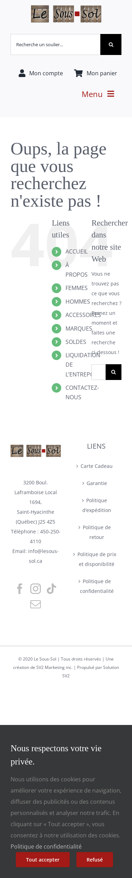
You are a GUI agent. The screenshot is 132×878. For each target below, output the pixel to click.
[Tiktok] (51, 588)
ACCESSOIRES (83, 315)
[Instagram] (35, 588)
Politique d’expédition (96, 505)
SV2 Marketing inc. (55, 667)
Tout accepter (42, 859)
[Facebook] (19, 588)
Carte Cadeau (97, 466)
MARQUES (78, 328)
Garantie (97, 483)
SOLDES (75, 342)
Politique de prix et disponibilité (96, 559)
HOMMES (77, 301)
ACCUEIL (76, 251)
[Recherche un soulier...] (55, 44)
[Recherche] (110, 44)
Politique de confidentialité (97, 586)
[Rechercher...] (99, 372)
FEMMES (76, 288)
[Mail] (35, 604)
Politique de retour (97, 532)
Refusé (95, 859)
